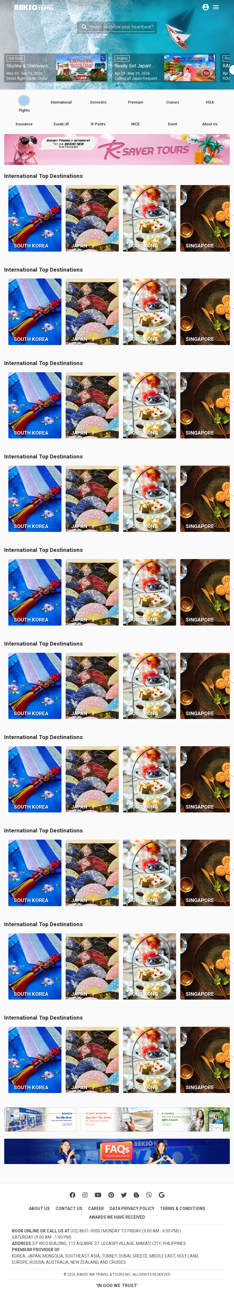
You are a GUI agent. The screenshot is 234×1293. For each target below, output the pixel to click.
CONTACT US (69, 1208)
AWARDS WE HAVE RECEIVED (117, 1217)
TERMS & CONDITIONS (182, 1208)
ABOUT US (39, 1208)
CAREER (96, 1208)
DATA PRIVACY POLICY (132, 1208)
